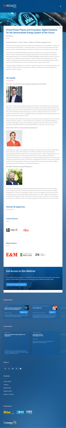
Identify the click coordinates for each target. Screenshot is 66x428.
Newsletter (7, 388)
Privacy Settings (9, 394)
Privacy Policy (8, 391)
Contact (6, 385)
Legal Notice (7, 382)
